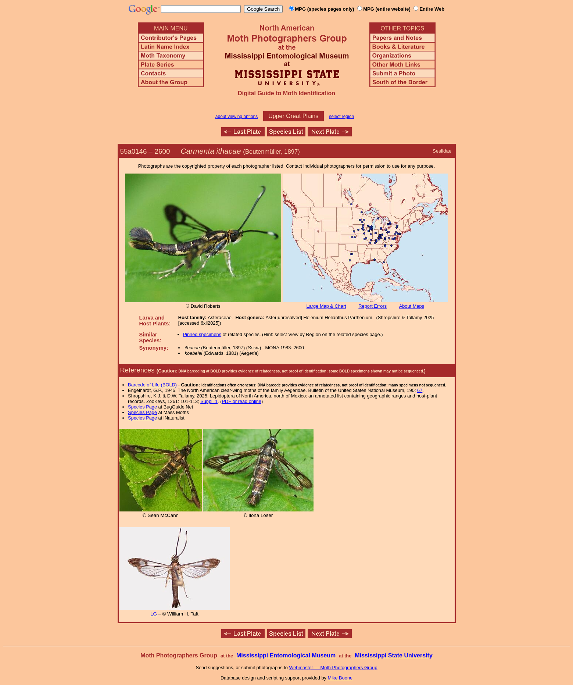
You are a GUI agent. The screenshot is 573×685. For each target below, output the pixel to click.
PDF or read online (241, 401)
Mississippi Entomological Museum (286, 655)
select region (341, 116)
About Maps (411, 306)
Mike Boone (340, 678)
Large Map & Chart (326, 306)
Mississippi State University (394, 655)
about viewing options (236, 116)
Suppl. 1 (209, 401)
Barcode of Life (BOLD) (152, 385)
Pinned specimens (202, 334)
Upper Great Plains (293, 116)
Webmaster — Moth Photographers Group (333, 667)
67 (419, 390)
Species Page (142, 407)
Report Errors (372, 306)
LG (153, 614)
